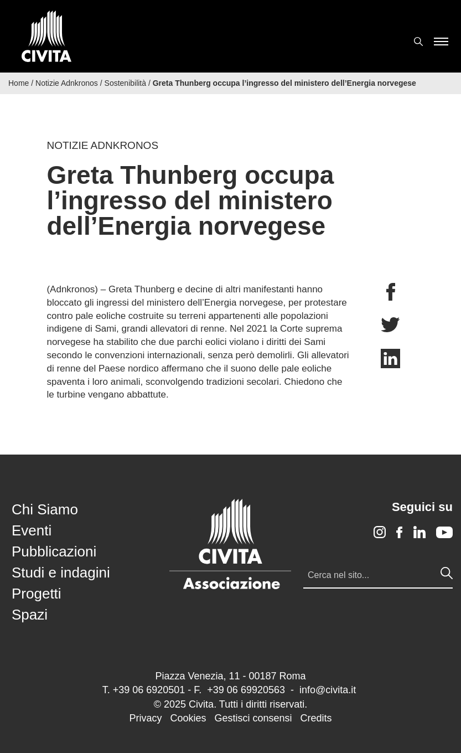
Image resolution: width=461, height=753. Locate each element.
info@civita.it (327, 689)
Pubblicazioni (54, 551)
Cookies (188, 718)
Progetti (36, 593)
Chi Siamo (45, 509)
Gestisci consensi (253, 718)
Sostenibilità (126, 83)
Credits (316, 718)
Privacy (145, 718)
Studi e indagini (61, 572)
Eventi (31, 530)
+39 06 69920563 (246, 689)
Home (18, 83)
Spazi (30, 614)
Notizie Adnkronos (66, 83)
